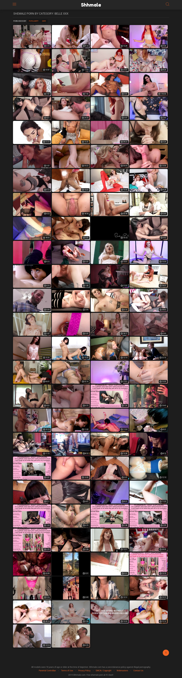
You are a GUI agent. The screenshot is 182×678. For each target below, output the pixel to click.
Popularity (33, 21)
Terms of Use (67, 671)
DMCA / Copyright (103, 671)
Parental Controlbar (47, 671)
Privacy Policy (84, 671)
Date (44, 21)
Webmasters (122, 671)
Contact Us (138, 671)
